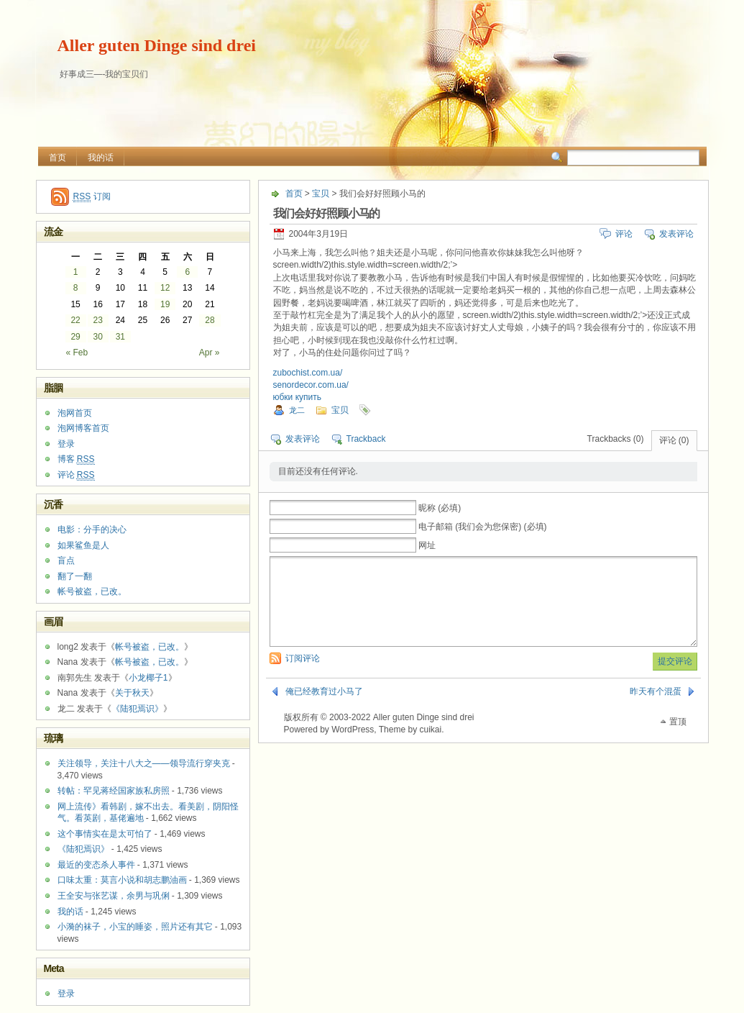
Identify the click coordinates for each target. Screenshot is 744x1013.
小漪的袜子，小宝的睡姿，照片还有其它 (135, 927)
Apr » (209, 352)
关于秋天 (132, 693)
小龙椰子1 (148, 678)
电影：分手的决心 (92, 529)
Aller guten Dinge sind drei (157, 45)
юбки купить (297, 397)
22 (75, 320)
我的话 (101, 158)
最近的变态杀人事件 (96, 865)
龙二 (297, 410)
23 (98, 320)
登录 (66, 444)
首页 (57, 158)
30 (98, 337)
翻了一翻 (75, 576)
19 (165, 304)
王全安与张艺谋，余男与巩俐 (114, 896)
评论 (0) (674, 440)
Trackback (366, 439)
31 (120, 337)
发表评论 (676, 234)
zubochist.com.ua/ (308, 373)
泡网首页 (75, 413)
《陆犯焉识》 (137, 709)
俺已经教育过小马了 (324, 709)
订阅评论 (302, 676)
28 (209, 320)
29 (75, 337)
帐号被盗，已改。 (92, 591)
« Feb (77, 352)
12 (165, 288)
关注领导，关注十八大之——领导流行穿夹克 (144, 763)
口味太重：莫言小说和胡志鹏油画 (122, 880)
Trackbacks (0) (615, 439)
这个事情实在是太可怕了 (105, 834)
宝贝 (320, 193)
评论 (624, 234)
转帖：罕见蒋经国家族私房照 (114, 791)
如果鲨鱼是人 (83, 545)
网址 (427, 545)
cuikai (430, 747)
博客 (76, 459)
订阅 (92, 196)
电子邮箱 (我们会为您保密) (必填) (482, 527)
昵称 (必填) (439, 508)
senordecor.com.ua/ (311, 385)
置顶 (677, 739)
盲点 (66, 560)
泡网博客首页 (83, 428)
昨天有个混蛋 (655, 709)
